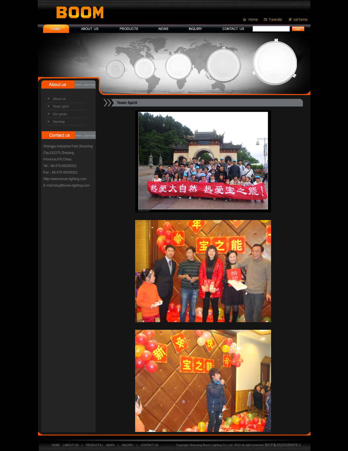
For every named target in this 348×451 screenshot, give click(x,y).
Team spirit (61, 106)
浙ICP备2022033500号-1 (282, 445)
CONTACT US (149, 445)
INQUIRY (127, 445)
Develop (59, 122)
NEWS (110, 445)
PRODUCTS (93, 445)
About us (59, 99)
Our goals (60, 114)
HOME (56, 445)
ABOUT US (71, 445)
